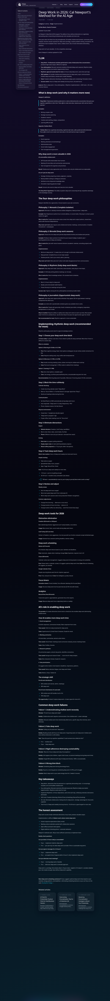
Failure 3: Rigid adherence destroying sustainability (25, 80)
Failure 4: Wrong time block (25, 83)
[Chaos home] (27, 4)
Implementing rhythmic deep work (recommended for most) (25, 39)
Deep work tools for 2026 (24, 54)
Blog (61, 4)
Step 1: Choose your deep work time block (25, 42)
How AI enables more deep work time (25, 67)
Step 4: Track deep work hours (26, 50)
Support (71, 4)
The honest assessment (23, 87)
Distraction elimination (24, 56)
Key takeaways (21, 85)
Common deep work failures (24, 72)
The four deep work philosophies (25, 22)
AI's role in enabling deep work (25, 64)
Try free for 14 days (47, 883)
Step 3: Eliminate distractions (25, 48)
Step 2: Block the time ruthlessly (24, 46)
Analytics (21, 62)
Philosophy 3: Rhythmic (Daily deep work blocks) (26, 32)
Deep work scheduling (24, 58)
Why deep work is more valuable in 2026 (24, 19)
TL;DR (19, 13)
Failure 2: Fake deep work (25, 77)
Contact (76, 4)
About (65, 4)
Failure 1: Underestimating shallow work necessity (25, 74)
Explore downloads (86, 4)
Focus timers (22, 60)
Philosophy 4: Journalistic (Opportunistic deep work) (25, 35)
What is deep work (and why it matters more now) (25, 16)
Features (55, 4)
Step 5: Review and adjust (25, 52)
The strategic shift (23, 70)
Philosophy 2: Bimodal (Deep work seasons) (25, 28)
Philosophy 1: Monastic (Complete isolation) (24, 25)
